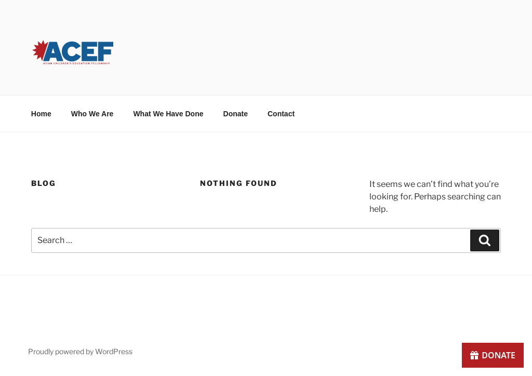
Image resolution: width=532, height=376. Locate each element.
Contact (281, 114)
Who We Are (92, 114)
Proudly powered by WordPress (80, 351)
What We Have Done (168, 114)
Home (41, 114)
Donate (235, 114)
